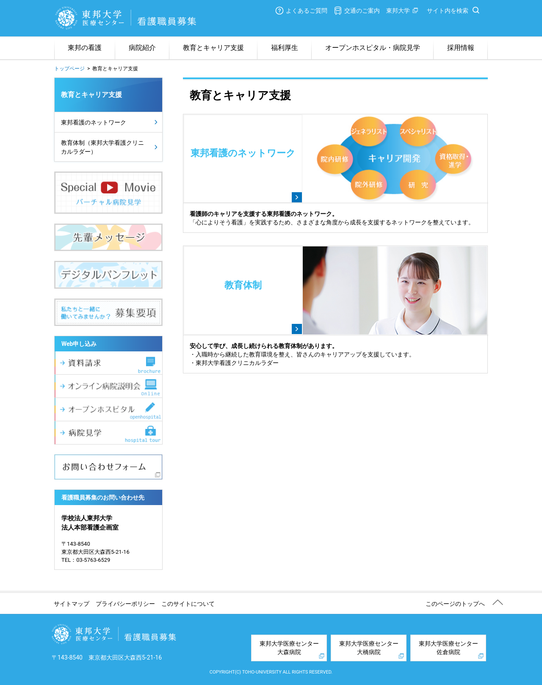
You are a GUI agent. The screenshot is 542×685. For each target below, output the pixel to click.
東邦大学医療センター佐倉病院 (448, 647)
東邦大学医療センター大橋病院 (368, 647)
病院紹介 (142, 48)
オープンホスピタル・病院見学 (372, 48)
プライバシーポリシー (125, 603)
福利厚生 (284, 48)
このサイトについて (188, 603)
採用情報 (460, 48)
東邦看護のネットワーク (93, 122)
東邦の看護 (85, 48)
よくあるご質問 (306, 10)
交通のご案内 (362, 10)
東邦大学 (398, 10)
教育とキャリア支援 (213, 48)
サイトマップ (71, 603)
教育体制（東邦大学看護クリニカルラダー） (102, 147)
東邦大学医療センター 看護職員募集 (126, 18)
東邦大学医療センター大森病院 (289, 647)
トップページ (69, 69)
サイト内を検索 (447, 10)
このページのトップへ (455, 603)
